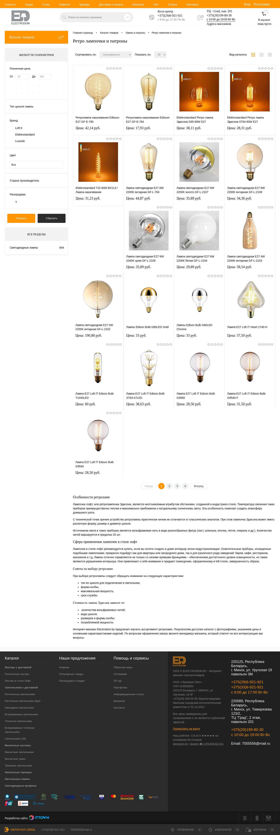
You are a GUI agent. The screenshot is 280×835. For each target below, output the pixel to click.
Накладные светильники (19, 707)
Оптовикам (120, 674)
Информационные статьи (129, 694)
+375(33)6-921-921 (247, 687)
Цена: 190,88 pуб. (88, 335)
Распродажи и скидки (72, 680)
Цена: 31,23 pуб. (88, 198)
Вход (247, 4)
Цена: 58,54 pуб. (239, 267)
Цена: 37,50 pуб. (239, 335)
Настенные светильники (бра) (22, 700)
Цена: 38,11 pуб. (189, 128)
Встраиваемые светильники (21, 714)
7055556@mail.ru (256, 743)
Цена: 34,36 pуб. (239, 198)
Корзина (260, 829)
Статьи (172, 4)
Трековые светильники (18, 765)
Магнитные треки (15, 758)
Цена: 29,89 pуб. (189, 267)
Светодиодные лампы (24, 247)
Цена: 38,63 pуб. (138, 404)
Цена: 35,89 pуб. (189, 198)
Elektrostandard (25, 134)
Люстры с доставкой (18, 667)
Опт (156, 4)
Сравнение (186, 829)
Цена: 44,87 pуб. (138, 198)
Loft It (18, 128)
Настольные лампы (17, 779)
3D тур (118, 680)
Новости (64, 4)
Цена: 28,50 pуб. (189, 404)
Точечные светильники (18, 721)
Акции (29, 4)
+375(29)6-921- (168, 15)
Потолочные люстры (17, 674)
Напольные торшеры (18, 772)
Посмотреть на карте (186, 728)
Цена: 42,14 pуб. (88, 128)
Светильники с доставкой (21, 687)
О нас (46, 4)
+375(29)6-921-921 (247, 682)
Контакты (192, 4)
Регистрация (261, 4)
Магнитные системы (18, 745)
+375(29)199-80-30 (219, 15)
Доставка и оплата (111, 4)
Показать (21, 218)
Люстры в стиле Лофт (18, 680)
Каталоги (138, 4)
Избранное (224, 829)
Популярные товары (71, 674)
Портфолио (120, 687)
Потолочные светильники (20, 694)
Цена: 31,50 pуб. (239, 404)
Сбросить (51, 218)
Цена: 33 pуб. (136, 335)
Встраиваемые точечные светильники (19, 729)
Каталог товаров (36, 37)
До (33, 76)
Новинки (10, 4)
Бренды (84, 4)
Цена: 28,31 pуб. (239, 128)
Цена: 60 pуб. (85, 404)
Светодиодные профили (20, 785)
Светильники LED (15, 738)
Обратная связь (123, 667)
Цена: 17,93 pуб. (138, 128)
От (11, 76)
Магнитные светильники (19, 752)
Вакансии (119, 700)
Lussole (20, 141)
